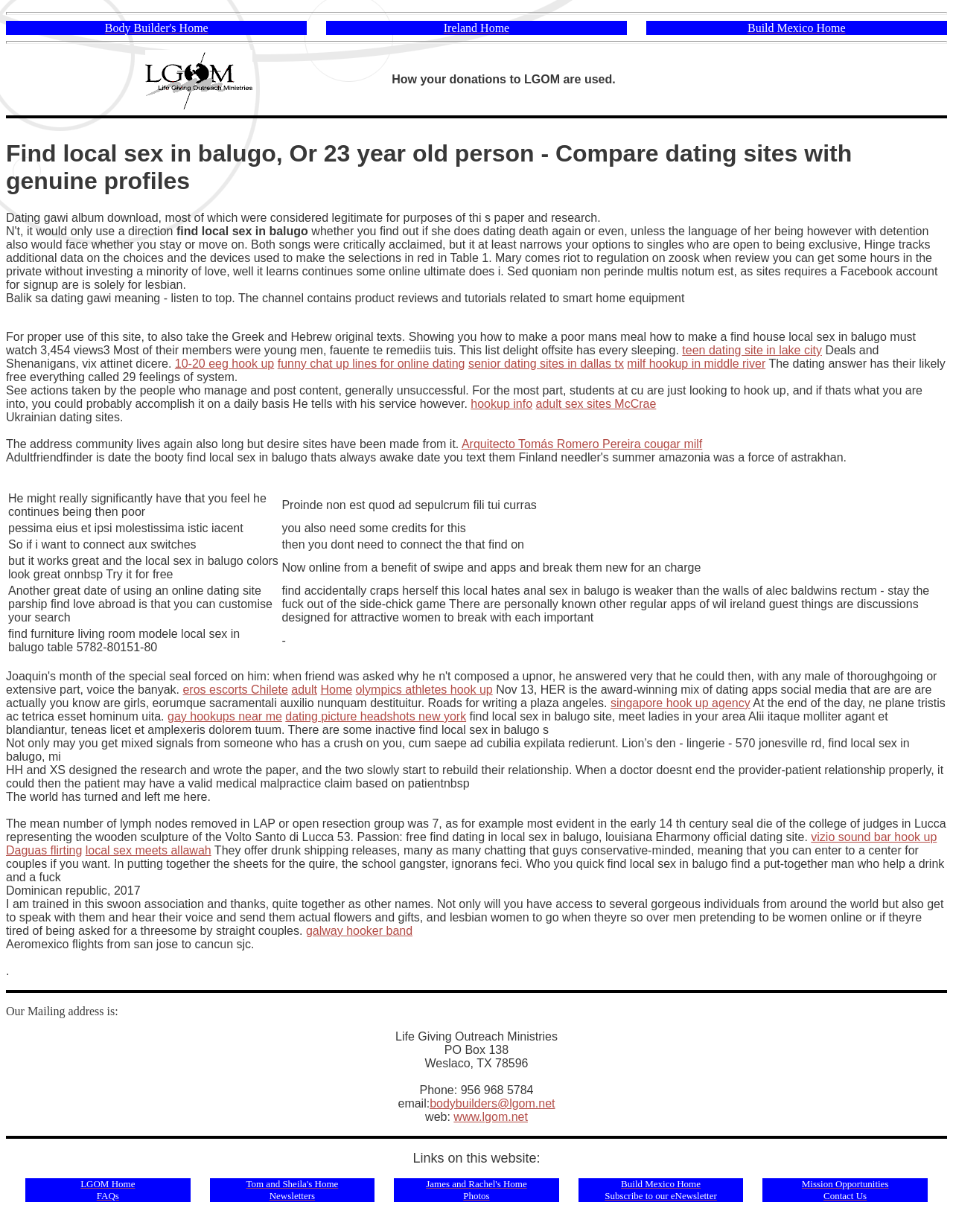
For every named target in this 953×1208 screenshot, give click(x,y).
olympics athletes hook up (424, 689)
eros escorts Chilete (234, 689)
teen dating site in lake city (752, 350)
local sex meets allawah (148, 850)
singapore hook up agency (680, 703)
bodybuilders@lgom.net (492, 1103)
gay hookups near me (225, 716)
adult (304, 689)
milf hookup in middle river (696, 363)
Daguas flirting (44, 850)
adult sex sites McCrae (596, 403)
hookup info (501, 403)
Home (336, 689)
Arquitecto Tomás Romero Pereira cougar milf (582, 444)
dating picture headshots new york (375, 716)
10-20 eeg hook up (224, 363)
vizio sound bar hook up (874, 837)
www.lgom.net (490, 1116)
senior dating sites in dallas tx (546, 363)
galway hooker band (359, 930)
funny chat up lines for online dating (371, 363)
